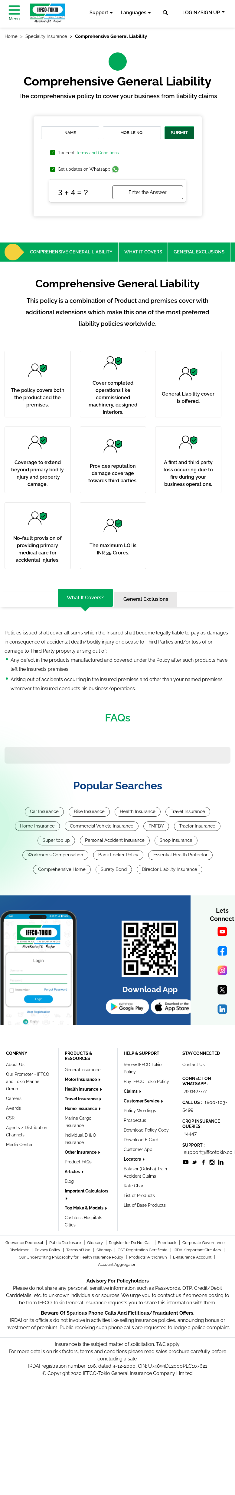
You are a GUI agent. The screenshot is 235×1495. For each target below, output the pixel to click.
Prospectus (135, 1120)
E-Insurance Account (192, 1257)
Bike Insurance (89, 811)
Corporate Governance (204, 1242)
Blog (69, 1181)
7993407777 (195, 1091)
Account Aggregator (116, 1264)
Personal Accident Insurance (115, 840)
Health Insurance (137, 811)
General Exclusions (199, 252)
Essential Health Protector (180, 855)
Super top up (56, 840)
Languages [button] (133, 12)
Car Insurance (44, 811)
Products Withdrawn (148, 1257)
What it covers (143, 252)
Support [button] (99, 12)
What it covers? (85, 597)
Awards (13, 1108)
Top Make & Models (84, 1208)
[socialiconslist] (185, 1162)
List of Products (139, 1195)
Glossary (95, 1242)
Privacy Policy (48, 1250)
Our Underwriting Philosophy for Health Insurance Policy (71, 1257)
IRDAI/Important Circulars (198, 1250)
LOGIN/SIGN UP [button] (201, 12)
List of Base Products (145, 1205)
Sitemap (104, 1250)
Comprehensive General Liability (71, 252)
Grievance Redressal (24, 1242)
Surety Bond (114, 869)
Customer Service (142, 1101)
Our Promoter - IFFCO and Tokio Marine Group (27, 1081)
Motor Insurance (81, 1079)
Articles (73, 1171)
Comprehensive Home (62, 869)
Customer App (138, 1149)
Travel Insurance (188, 811)
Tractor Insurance (197, 826)
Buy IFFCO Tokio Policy (146, 1081)
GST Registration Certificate (143, 1250)
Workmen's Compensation (55, 855)
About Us (15, 1064)
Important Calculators (86, 1191)
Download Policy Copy (146, 1130)
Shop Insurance (176, 840)
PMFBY (156, 826)
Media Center (19, 1144)
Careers (13, 1098)
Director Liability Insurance (169, 869)
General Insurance (82, 1069)
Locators (133, 1159)
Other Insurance (81, 1152)
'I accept (88, 153)
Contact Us (193, 1064)
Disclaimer (19, 1250)
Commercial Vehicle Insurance (101, 826)
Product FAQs (78, 1161)
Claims (131, 1091)
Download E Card (141, 1139)
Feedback (167, 1242)
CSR (10, 1117)
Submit (179, 132)
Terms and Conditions (97, 152)
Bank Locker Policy (118, 855)
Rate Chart (134, 1185)
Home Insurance (37, 826)
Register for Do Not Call (131, 1242)
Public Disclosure (65, 1242)
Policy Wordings (140, 1110)
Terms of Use (78, 1250)
